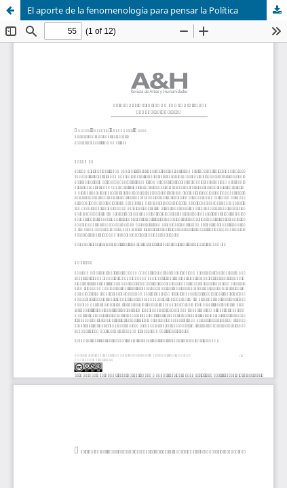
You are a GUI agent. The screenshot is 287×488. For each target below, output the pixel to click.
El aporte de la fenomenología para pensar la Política (132, 10)
